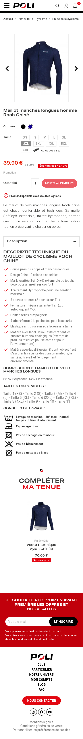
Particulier (41, 669)
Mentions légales (41, 722)
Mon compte (41, 679)
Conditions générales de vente (41, 726)
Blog (41, 684)
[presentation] (7, 68)
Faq (41, 689)
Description (17, 241)
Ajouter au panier (59, 183)
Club (41, 664)
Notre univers (41, 674)
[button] (6, 5)
